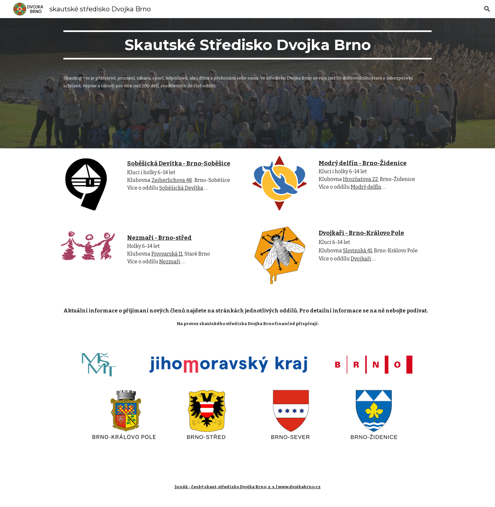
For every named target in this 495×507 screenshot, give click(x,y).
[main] (247, 48)
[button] (487, 9)
